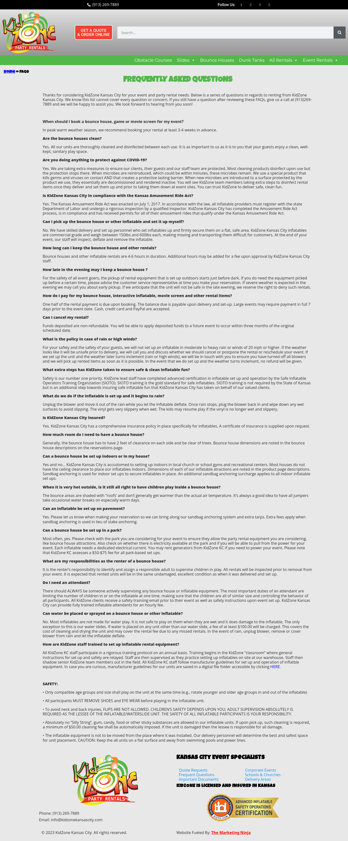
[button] (95, 32)
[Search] (340, 33)
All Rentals (283, 60)
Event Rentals (320, 60)
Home (9, 72)
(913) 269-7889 (66, 813)
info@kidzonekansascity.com (76, 819)
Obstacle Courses (153, 60)
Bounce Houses (217, 60)
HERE (275, 666)
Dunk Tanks (251, 60)
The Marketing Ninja (231, 832)
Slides (186, 60)
